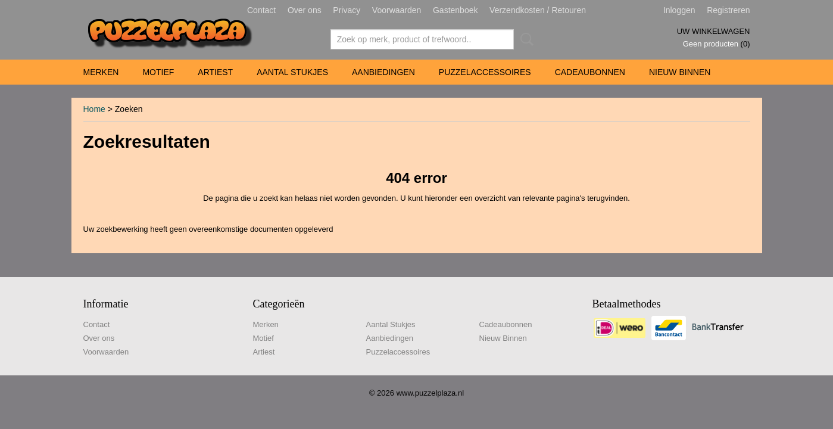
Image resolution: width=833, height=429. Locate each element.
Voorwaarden (397, 10)
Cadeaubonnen (590, 72)
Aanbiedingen (383, 72)
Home (94, 109)
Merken (101, 72)
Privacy (346, 10)
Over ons (305, 10)
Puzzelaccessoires (485, 72)
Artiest (215, 72)
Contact (261, 10)
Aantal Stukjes (292, 72)
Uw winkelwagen (713, 31)
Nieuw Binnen (679, 72)
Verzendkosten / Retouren (537, 10)
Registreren (728, 10)
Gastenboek (455, 10)
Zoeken (525, 39)
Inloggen (679, 10)
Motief (158, 72)
